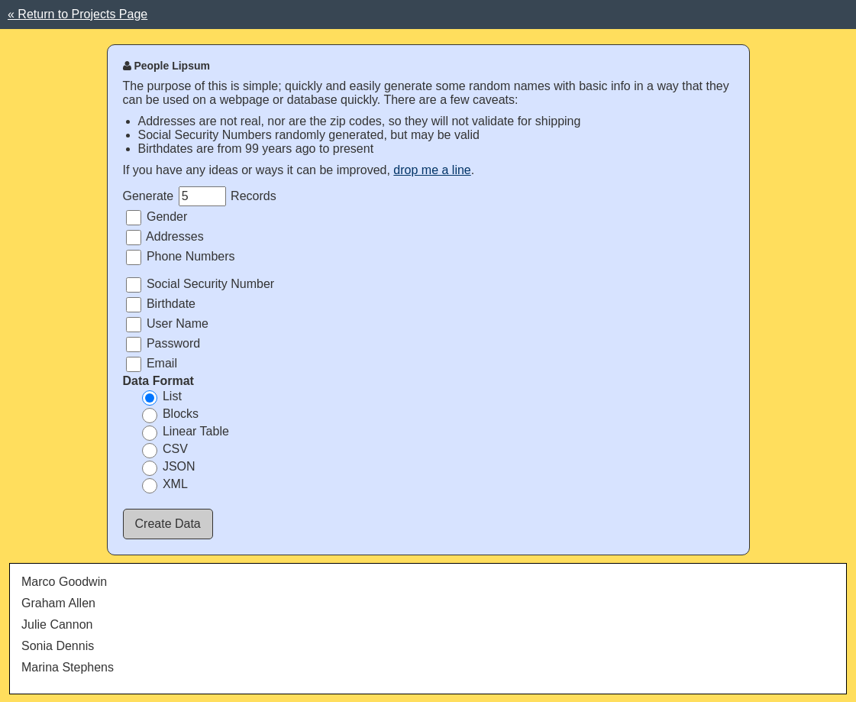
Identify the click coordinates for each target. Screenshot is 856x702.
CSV (165, 450)
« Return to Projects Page (77, 14)
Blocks (170, 414)
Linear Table (185, 432)
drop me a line (431, 169)
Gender (157, 217)
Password (163, 344)
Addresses (165, 237)
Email (151, 364)
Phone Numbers (180, 257)
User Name (167, 324)
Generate (148, 195)
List (162, 397)
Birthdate (160, 304)
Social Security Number (200, 285)
